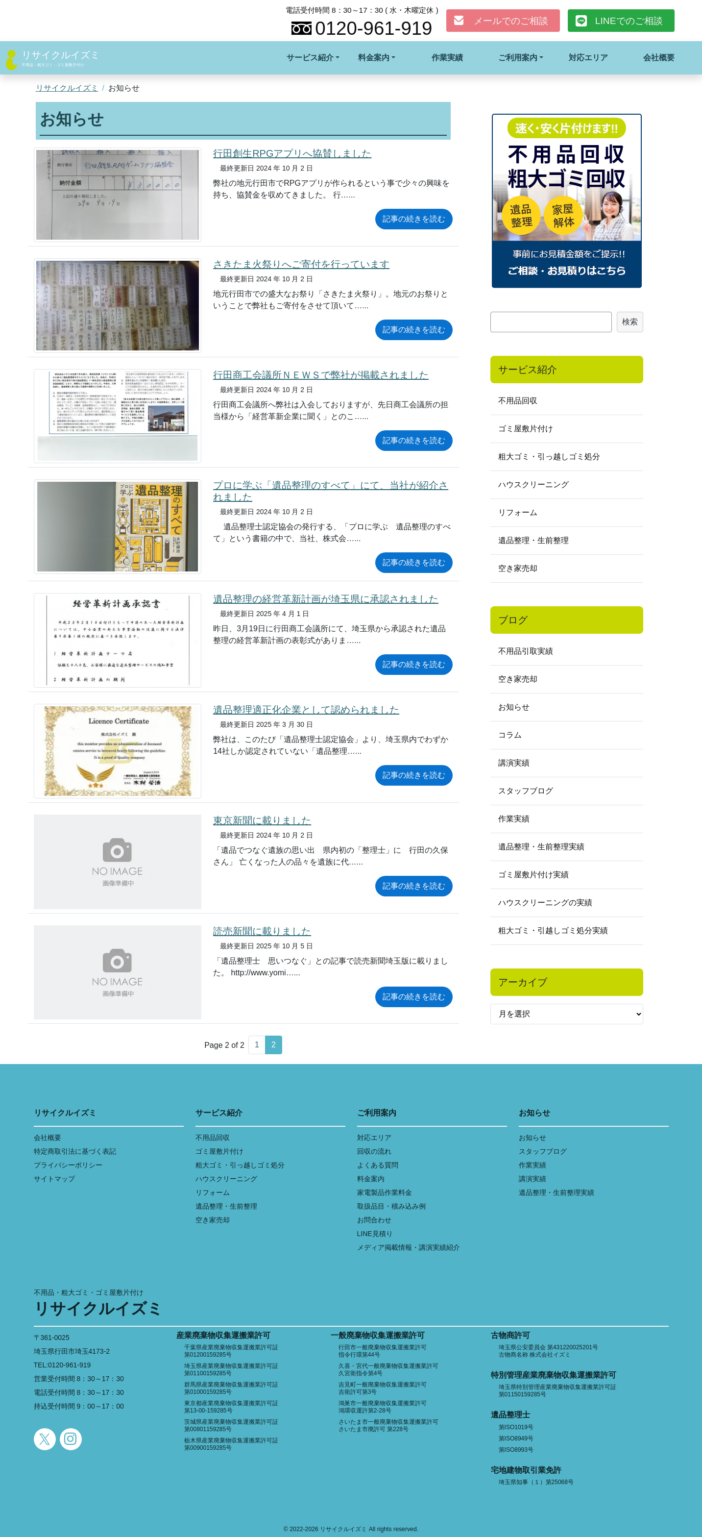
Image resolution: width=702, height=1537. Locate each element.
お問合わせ (374, 1220)
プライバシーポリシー (68, 1165)
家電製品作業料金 (384, 1192)
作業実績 (447, 57)
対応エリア (588, 57)
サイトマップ (54, 1179)
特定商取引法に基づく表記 (75, 1151)
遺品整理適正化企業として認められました (306, 709)
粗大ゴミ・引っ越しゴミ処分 (549, 456)
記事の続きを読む (414, 219)
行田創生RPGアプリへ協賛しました (292, 153)
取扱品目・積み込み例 (391, 1206)
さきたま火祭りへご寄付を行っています (301, 264)
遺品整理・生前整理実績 (541, 847)
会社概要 (659, 57)
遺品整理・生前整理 (533, 540)
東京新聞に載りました (262, 820)
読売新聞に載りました (262, 931)
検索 (630, 322)
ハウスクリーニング (533, 484)
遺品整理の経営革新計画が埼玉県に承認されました (325, 599)
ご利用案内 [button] (517, 57)
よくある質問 (377, 1165)
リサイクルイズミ (61, 55)
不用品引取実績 (525, 651)
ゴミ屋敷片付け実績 (533, 874)
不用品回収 (517, 401)
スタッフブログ (525, 791)
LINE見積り (375, 1234)
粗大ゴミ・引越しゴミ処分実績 (553, 930)
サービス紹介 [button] (310, 57)
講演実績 (514, 763)
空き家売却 (517, 568)
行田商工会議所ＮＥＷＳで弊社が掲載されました (321, 375)
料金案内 (371, 1179)
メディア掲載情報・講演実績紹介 (408, 1247)
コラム (510, 735)
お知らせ (514, 707)
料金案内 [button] (373, 57)
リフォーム (517, 512)
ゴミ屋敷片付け (525, 428)
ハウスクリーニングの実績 (545, 902)
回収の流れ (374, 1151)
